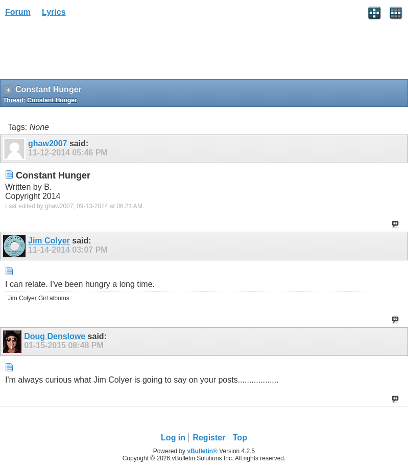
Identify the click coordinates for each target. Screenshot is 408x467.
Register (209, 437)
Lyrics (54, 12)
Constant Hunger (52, 100)
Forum (18, 12)
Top (240, 437)
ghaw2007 (47, 143)
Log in (173, 437)
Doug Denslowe (54, 336)
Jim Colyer (49, 240)
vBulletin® (202, 451)
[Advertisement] (81, 51)
